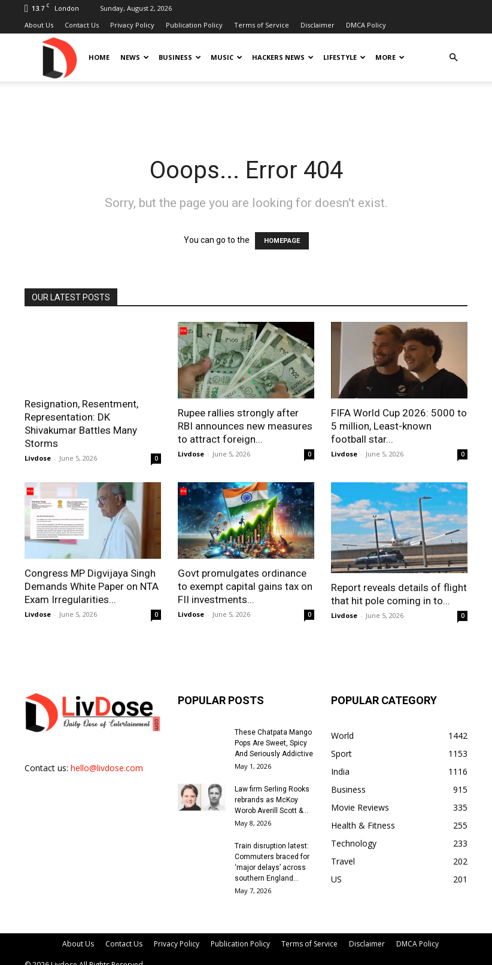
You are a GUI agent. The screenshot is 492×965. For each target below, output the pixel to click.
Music (226, 57)
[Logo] (59, 57)
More (390, 57)
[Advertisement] (246, 108)
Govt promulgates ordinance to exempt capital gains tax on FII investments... (245, 586)
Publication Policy (194, 24)
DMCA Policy (366, 24)
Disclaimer (317, 24)
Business (180, 57)
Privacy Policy (132, 24)
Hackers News (283, 57)
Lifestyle (344, 57)
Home (99, 57)
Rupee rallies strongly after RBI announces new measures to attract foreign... (245, 426)
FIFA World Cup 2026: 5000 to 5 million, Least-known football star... (399, 426)
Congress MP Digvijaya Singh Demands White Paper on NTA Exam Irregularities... (92, 586)
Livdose (38, 457)
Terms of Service (261, 24)
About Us (39, 24)
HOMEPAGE (282, 241)
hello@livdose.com (107, 768)
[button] (453, 57)
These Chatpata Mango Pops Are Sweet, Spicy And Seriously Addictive (274, 743)
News (134, 57)
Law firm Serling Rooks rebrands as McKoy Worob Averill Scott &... (272, 800)
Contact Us (82, 24)
